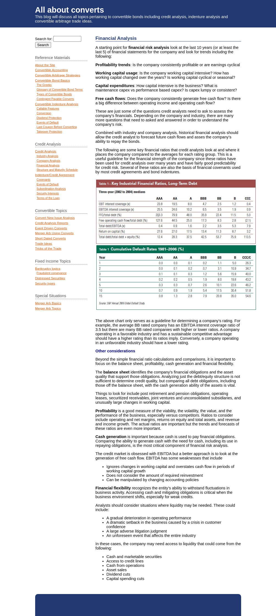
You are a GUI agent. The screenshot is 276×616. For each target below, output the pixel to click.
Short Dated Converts (50, 238)
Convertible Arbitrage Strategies (57, 75)
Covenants (43, 179)
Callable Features (48, 108)
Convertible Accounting (51, 70)
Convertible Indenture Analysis (56, 104)
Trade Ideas (43, 243)
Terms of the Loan (48, 198)
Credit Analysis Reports (51, 223)
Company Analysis (48, 160)
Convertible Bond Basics (52, 80)
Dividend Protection (49, 117)
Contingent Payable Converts (55, 99)
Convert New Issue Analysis (55, 217)
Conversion (44, 113)
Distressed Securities (50, 278)
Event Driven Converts (51, 228)
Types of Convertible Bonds (54, 94)
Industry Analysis (47, 156)
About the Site (45, 65)
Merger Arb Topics (48, 308)
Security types (45, 283)
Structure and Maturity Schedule (57, 169)
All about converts (69, 9)
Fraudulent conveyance (51, 273)
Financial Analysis (48, 165)
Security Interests (48, 193)
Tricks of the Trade (48, 248)
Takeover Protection (49, 131)
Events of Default (47, 122)
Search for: (43, 39)
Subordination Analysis (51, 188)
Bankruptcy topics (47, 268)
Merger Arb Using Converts (54, 233)
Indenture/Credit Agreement (54, 175)
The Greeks (44, 85)
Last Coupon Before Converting (57, 127)
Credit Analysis (45, 151)
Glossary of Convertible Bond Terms (60, 89)
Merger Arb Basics (48, 303)
